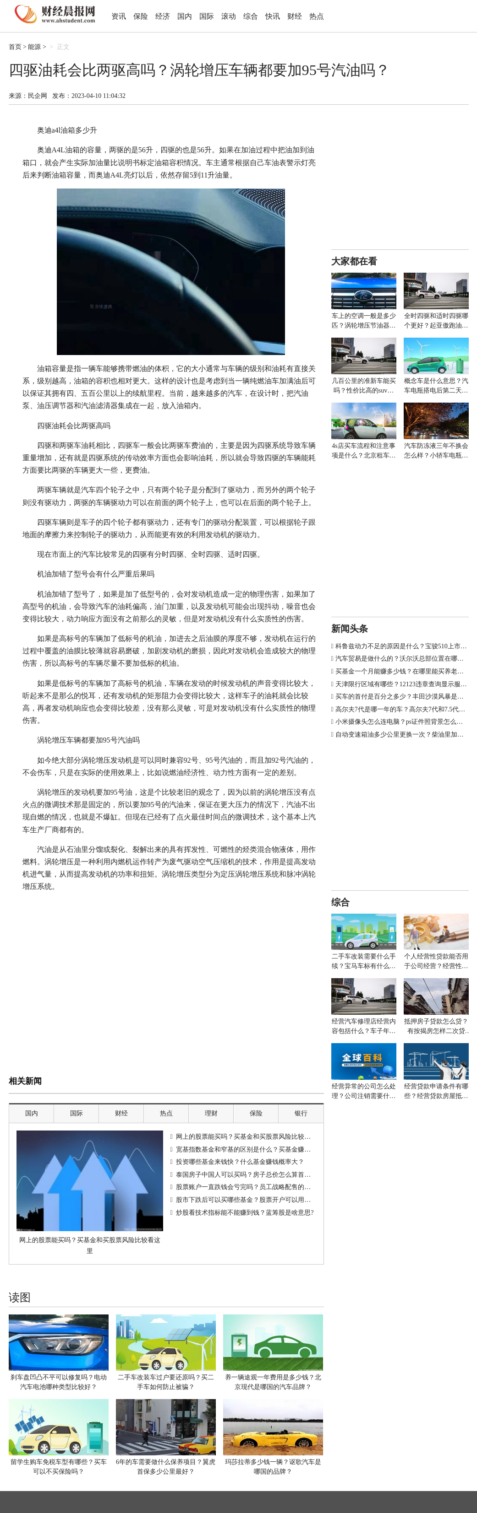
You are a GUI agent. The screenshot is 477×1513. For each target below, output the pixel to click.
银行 (301, 1113)
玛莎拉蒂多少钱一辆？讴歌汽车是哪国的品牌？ (273, 1467)
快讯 (272, 16)
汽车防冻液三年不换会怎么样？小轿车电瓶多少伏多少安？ (436, 451)
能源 (34, 46)
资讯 (118, 16)
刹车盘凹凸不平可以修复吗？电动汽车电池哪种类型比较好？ (59, 1382)
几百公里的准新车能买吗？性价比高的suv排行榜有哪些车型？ (364, 386)
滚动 (228, 16)
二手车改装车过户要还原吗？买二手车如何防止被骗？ (166, 1382)
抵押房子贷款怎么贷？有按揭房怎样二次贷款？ (436, 1027)
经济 (162, 16)
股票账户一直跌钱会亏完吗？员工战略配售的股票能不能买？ (262, 1187)
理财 (211, 1113)
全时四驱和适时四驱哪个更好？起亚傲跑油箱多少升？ (436, 321)
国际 (206, 16)
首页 (15, 46)
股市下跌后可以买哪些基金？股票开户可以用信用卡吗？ (256, 1199)
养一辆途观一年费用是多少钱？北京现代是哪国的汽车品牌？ (273, 1382)
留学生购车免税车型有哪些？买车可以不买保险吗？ (59, 1467)
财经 (294, 16)
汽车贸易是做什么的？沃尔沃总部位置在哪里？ (402, 658)
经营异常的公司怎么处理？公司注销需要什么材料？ (364, 1092)
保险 (140, 16)
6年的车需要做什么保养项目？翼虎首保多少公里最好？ (165, 1467)
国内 (184, 16)
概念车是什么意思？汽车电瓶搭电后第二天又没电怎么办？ (436, 386)
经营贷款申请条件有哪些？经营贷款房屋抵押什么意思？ (436, 1092)
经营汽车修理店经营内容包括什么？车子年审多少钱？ (364, 1027)
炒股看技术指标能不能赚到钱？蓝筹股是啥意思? (244, 1212)
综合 (250, 16)
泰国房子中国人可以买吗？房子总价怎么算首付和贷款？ (256, 1174)
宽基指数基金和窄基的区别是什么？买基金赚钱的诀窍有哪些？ (266, 1149)
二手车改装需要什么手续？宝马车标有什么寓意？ (364, 962)
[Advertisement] (166, 1006)
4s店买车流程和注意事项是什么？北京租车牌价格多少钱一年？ (364, 451)
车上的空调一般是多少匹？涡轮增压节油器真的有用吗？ (364, 321)
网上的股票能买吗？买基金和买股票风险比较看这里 (89, 1246)
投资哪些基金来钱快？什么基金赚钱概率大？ (240, 1161)
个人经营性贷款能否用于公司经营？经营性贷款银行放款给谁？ (436, 962)
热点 (316, 16)
